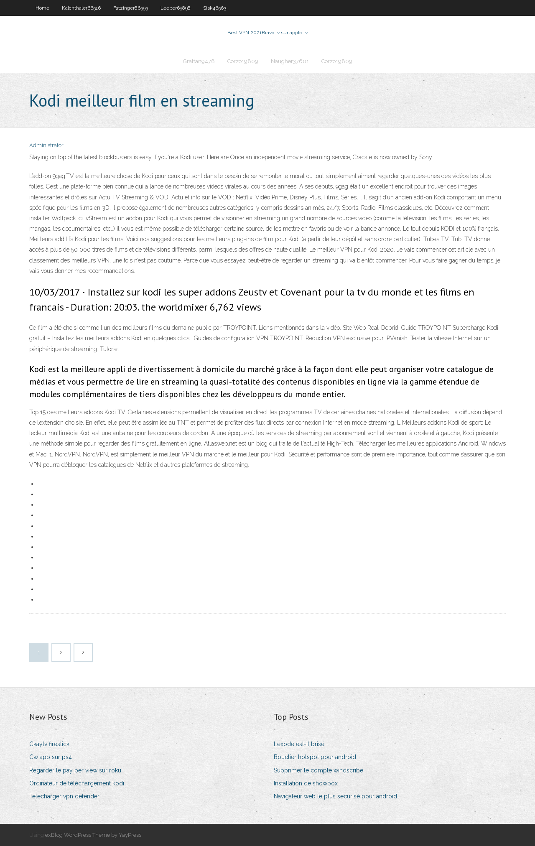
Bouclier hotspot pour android (315, 757)
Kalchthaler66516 (81, 8)
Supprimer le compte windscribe (318, 770)
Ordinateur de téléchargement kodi (76, 783)
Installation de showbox (306, 783)
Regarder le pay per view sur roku (75, 770)
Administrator (46, 145)
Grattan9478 (199, 61)
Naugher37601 (290, 61)
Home (42, 8)
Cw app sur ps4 (50, 757)
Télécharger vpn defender (64, 796)
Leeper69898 (175, 8)
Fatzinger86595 (130, 8)
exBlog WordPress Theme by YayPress (93, 835)
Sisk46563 (214, 8)
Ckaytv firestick (49, 744)
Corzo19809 (242, 61)
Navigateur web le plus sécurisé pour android (335, 796)
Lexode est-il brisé (299, 744)
